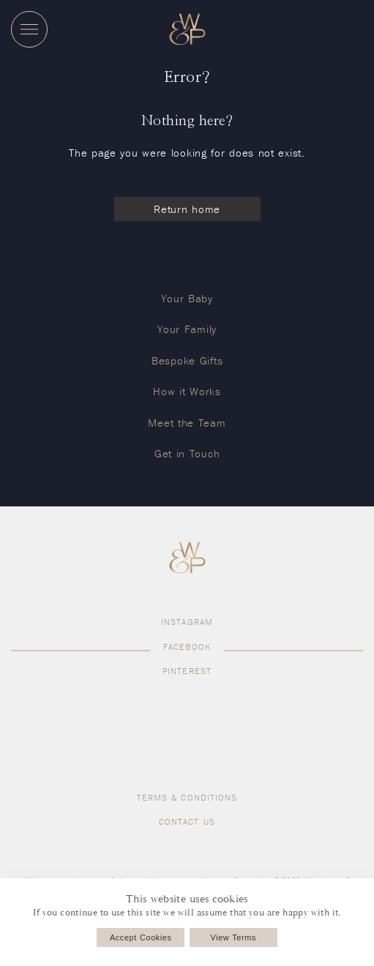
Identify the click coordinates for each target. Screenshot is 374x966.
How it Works (187, 391)
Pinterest (186, 670)
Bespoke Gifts (187, 360)
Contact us (186, 821)
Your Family (187, 329)
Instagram (186, 621)
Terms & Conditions (186, 797)
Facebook (186, 646)
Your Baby (187, 298)
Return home (187, 209)
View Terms (234, 937)
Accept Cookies (141, 937)
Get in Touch (187, 453)
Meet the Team (186, 423)
